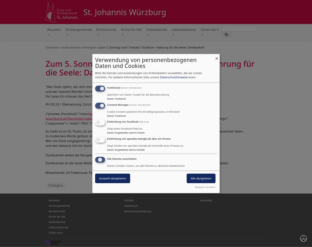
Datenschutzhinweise (174, 77)
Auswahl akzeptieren (112, 178)
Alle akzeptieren (201, 178)
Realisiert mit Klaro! (205, 187)
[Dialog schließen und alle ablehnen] (217, 56)
